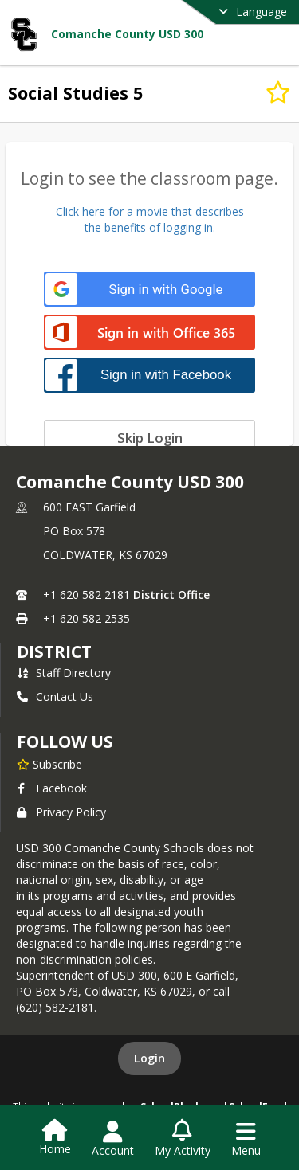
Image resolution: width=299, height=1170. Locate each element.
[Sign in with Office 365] (149, 333)
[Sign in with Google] (149, 289)
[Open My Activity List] (182, 1139)
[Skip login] (149, 437)
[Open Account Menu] (113, 1139)
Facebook (52, 788)
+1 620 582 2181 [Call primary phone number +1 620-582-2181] (86, 594)
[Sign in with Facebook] (149, 374)
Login (149, 1058)
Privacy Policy (61, 812)
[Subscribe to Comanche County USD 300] (49, 764)
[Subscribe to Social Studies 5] (278, 92)
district (54, 651)
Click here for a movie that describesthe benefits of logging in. (150, 219)
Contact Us (55, 696)
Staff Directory (64, 672)
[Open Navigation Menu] (246, 1139)
